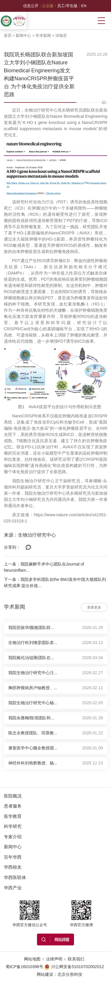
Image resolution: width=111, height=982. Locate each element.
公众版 (48, 6)
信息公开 (30, 6)
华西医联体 (15, 877)
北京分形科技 (69, 974)
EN (83, 6)
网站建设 (45, 974)
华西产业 (13, 887)
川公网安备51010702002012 (74, 966)
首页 (8, 35)
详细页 (61, 35)
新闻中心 (23, 35)
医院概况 (13, 795)
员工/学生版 (67, 6)
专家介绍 (13, 836)
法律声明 (54, 959)
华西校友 (13, 867)
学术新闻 (43, 35)
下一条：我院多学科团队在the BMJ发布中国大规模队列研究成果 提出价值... (55, 582)
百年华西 (13, 857)
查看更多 (94, 607)
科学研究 (13, 826)
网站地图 (32, 959)
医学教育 (13, 816)
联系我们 (76, 959)
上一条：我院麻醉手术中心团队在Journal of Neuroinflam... (44, 567)
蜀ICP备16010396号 (25, 966)
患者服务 (13, 805)
